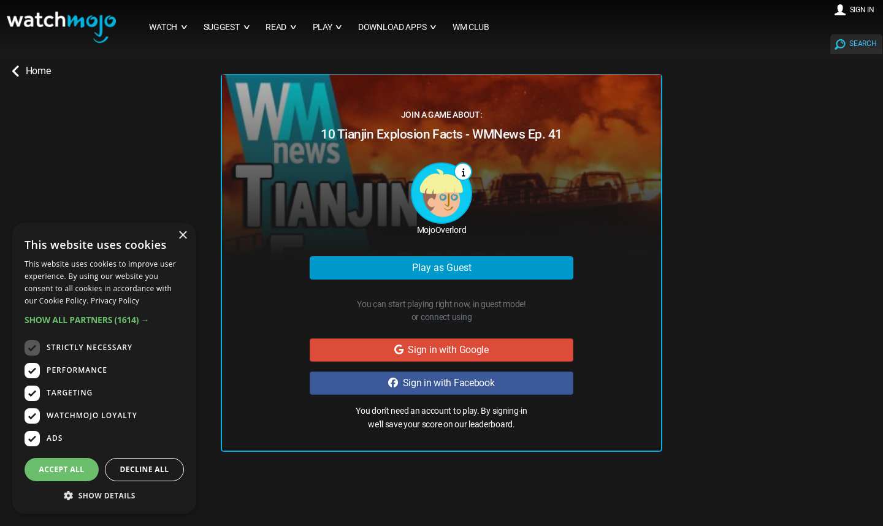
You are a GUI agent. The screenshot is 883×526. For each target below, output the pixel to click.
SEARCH (862, 43)
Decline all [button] (144, 469)
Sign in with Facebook (441, 383)
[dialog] (104, 368)
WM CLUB (471, 27)
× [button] (182, 235)
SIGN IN (862, 10)
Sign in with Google (441, 350)
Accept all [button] (62, 469)
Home (31, 71)
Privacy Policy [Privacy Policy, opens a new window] (115, 300)
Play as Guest (442, 267)
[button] (104, 319)
